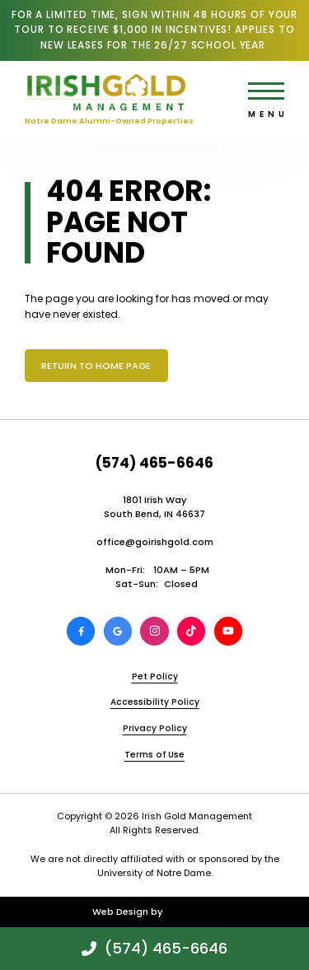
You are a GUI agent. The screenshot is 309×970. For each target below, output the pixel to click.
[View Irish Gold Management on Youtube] (228, 631)
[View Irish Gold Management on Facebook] (81, 631)
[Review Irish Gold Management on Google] (118, 631)
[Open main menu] (266, 91)
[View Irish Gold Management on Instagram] (154, 631)
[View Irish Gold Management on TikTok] (191, 631)
